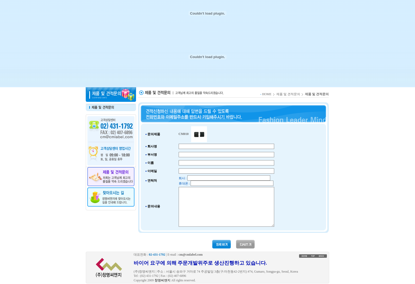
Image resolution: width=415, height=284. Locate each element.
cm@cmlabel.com (191, 254)
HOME (266, 94)
